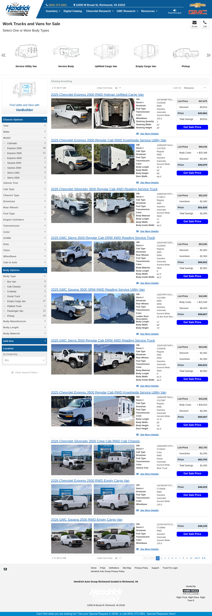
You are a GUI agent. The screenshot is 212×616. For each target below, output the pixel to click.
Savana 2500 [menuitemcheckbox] (14, 163)
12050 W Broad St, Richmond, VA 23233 (100, 5)
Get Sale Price (192, 127)
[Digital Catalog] (72, 11)
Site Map (127, 568)
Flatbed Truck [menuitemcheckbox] (14, 306)
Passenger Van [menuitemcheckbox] (15, 311)
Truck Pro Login (170, 568)
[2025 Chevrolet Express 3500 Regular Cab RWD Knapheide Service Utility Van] (108, 140)
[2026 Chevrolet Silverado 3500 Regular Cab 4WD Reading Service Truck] (104, 189)
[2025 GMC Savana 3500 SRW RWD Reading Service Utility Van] (98, 290)
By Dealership (10, 354)
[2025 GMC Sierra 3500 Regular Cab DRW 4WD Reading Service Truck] (103, 238)
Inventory (53, 11)
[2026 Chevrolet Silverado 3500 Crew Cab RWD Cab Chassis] (95, 441)
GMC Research (127, 11)
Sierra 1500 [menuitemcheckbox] (13, 172)
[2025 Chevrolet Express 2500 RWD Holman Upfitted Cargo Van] (97, 95)
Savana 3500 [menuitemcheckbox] (14, 168)
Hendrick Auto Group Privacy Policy (107, 571)
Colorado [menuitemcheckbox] (12, 143)
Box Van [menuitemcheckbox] (11, 281)
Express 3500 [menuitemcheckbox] (14, 153)
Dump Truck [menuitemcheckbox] (13, 296)
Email (194, 24)
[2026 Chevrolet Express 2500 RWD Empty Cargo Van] (90, 481)
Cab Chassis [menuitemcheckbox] (14, 286)
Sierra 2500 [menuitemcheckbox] (13, 177)
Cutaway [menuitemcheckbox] (11, 291)
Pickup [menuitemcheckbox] (10, 316)
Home (94, 568)
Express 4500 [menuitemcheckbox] (14, 158)
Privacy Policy (141, 568)
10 (191, 558)
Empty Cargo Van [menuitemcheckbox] (16, 301)
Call (205, 24)
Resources (149, 11)
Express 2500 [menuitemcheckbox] (14, 148)
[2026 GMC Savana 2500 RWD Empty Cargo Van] (86, 520)
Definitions (114, 568)
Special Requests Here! (161, 613)
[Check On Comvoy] (5, 569)
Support (155, 568)
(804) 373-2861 (58, 5)
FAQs (103, 568)
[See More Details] (147, 133)
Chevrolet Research (100, 11)
